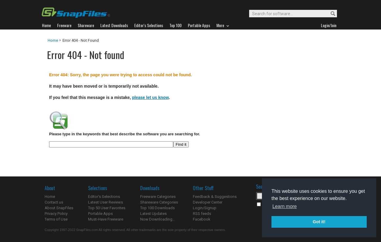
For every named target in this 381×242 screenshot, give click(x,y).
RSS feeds (202, 213)
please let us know (150, 97)
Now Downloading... (157, 219)
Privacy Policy (56, 213)
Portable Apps (100, 213)
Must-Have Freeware (105, 219)
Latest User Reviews (105, 202)
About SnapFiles (59, 208)
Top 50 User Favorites (106, 208)
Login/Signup (204, 208)
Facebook (201, 219)
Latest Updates (153, 213)
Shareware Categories (159, 202)
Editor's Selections (104, 196)
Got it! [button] (319, 221)
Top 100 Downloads (157, 208)
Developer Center (207, 202)
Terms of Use (56, 219)
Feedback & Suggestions (215, 196)
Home (53, 40)
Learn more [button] (284, 206)
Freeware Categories (158, 196)
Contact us (54, 202)
